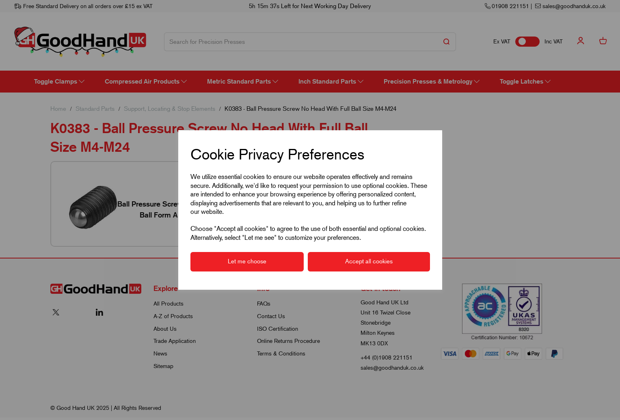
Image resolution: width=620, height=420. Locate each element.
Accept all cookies (369, 261)
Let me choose (247, 261)
